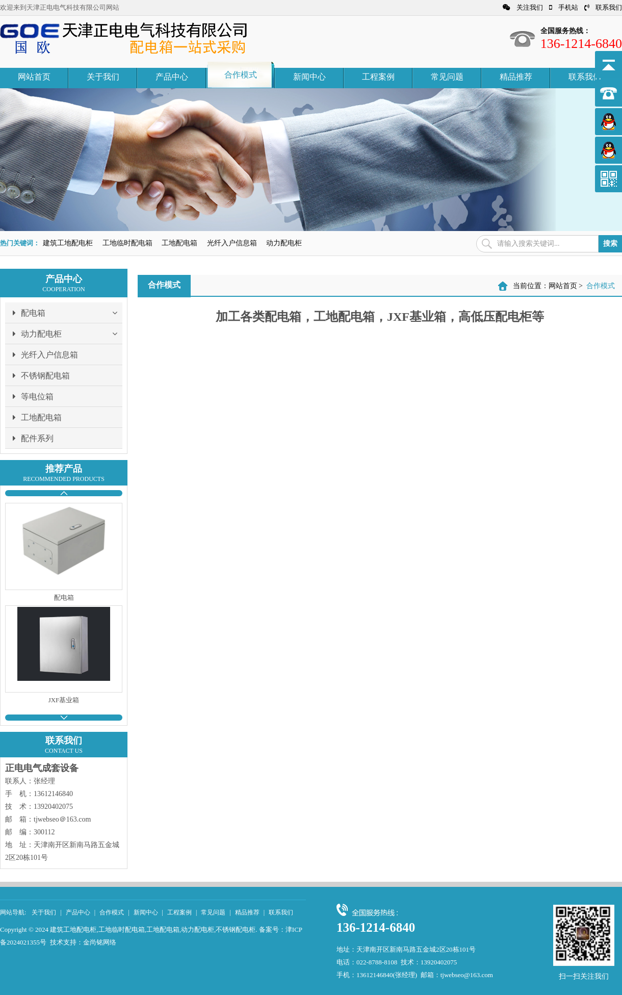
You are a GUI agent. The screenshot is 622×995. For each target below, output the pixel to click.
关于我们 (103, 76)
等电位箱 (33, 396)
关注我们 (523, 7)
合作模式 (240, 74)
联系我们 (603, 7)
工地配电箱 (179, 243)
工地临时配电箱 (127, 243)
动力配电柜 (284, 243)
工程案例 (378, 76)
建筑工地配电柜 (68, 243)
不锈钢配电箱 (41, 375)
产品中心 (172, 76)
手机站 (563, 7)
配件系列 (33, 438)
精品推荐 (516, 76)
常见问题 (447, 76)
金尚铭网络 (99, 942)
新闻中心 (309, 76)
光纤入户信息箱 (232, 243)
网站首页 (34, 76)
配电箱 (67, 312)
